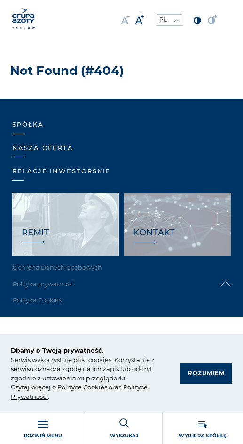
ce (78, 387)
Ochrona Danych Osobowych (57, 267)
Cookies (94, 387)
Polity (66, 387)
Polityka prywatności (44, 284)
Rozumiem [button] (206, 373)
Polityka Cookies (37, 300)
